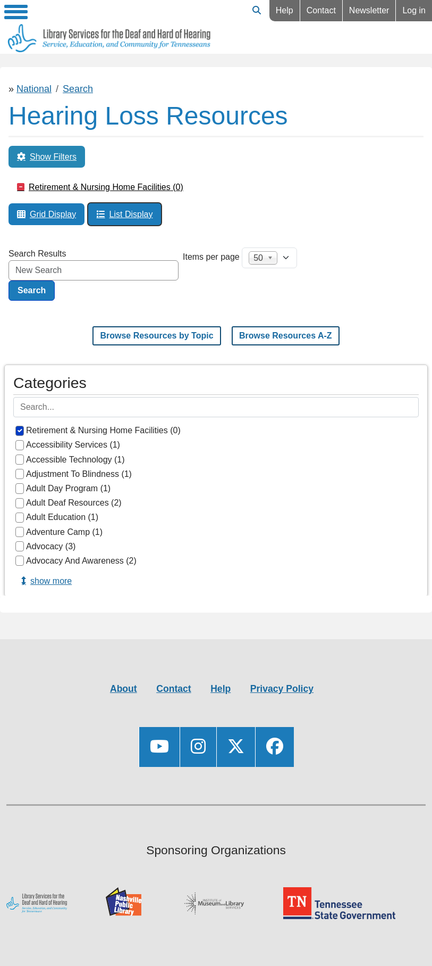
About (123, 688)
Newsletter (369, 10)
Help (284, 10)
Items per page (211, 256)
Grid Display (53, 214)
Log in (414, 10)
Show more (51, 580)
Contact (321, 10)
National (34, 89)
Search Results (37, 253)
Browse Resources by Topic (156, 335)
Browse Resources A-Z (285, 335)
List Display (131, 214)
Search (78, 89)
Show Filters (53, 156)
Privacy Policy (282, 688)
